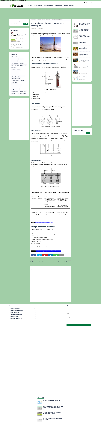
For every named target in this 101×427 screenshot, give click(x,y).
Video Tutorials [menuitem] (58, 5)
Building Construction (15, 56)
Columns (21, 58)
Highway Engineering (15, 80)
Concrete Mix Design (15, 65)
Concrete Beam (14, 61)
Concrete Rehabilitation (23, 314)
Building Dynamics (23, 316)
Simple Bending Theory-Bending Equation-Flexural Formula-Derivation (52, 413)
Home (11, 2)
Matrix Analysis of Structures (16, 84)
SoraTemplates (16, 424)
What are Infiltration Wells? (83, 77)
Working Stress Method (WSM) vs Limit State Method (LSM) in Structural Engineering (84, 30)
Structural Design (23, 91)
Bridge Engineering (23, 312)
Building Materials (14, 58)
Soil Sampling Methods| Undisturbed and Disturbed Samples (84, 48)
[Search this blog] (17, 24)
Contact (16, 2)
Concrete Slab (13, 67)
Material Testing (14, 82)
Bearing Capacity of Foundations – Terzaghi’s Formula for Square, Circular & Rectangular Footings (21, 45)
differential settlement (39, 232)
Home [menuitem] (30, 5)
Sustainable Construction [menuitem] (69, 5)
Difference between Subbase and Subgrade (44, 222)
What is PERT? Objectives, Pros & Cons (51, 400)
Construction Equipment (15, 69)
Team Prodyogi (34, 28)
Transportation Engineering (21, 93)
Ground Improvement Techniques (39, 19)
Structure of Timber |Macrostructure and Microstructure (83, 54)
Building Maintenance (23, 308)
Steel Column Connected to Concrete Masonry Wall (84, 65)
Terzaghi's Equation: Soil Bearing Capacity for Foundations (53, 419)
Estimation (22, 76)
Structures (13, 93)
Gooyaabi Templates (29, 424)
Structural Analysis (14, 91)
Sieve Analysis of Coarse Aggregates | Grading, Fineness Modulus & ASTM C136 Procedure (21, 33)
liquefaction (37, 245)
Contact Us (89, 424)
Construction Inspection (23, 318)
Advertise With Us (82, 424)
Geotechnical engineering (15, 78)
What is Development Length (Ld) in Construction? (21, 39)
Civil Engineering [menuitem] (37, 5)
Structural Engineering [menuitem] (48, 5)
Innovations (23, 80)
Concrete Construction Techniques (17, 63)
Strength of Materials (15, 89)
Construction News (14, 71)
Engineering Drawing (15, 76)
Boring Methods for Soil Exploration (84, 71)
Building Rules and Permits (23, 310)
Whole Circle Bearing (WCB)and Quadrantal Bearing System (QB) (84, 59)
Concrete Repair (23, 65)
